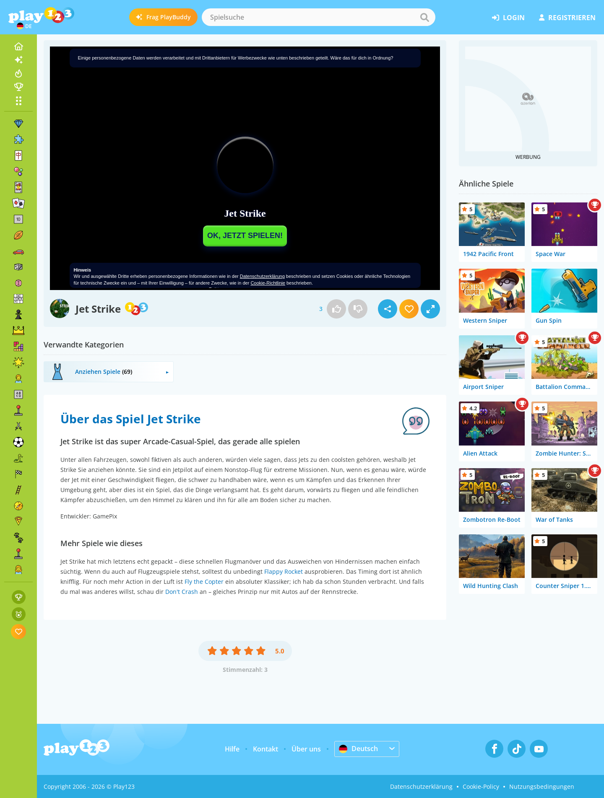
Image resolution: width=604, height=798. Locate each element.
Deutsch (358, 748)
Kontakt (265, 749)
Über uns (306, 749)
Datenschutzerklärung (421, 786)
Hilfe (232, 749)
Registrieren (567, 17)
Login (508, 17)
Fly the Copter (204, 582)
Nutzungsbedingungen (541, 786)
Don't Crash (181, 592)
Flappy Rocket (283, 571)
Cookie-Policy (481, 786)
